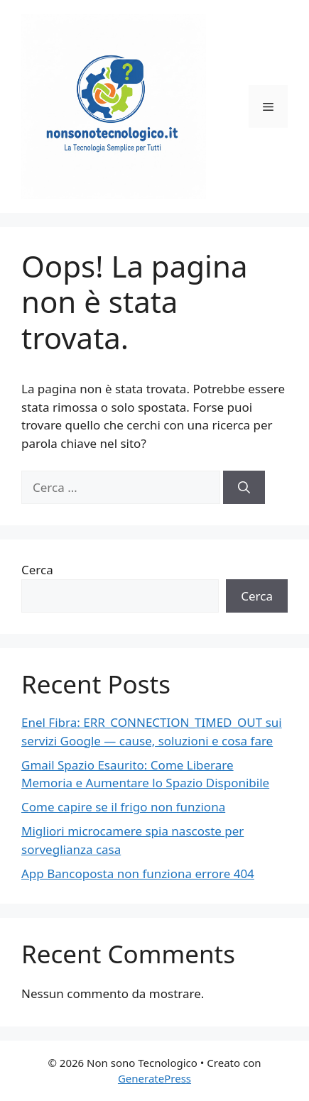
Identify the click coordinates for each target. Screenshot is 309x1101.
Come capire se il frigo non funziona (123, 807)
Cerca (37, 570)
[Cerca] (244, 488)
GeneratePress (154, 1078)
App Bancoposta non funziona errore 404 (137, 873)
